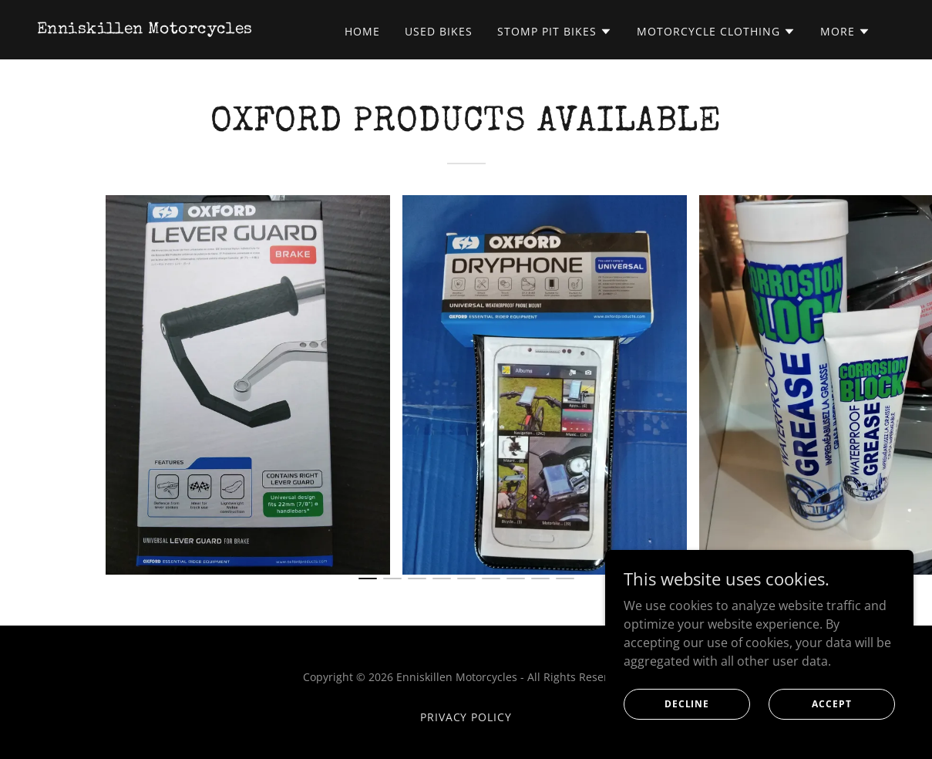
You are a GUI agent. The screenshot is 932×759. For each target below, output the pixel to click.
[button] (554, 31)
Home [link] (362, 31)
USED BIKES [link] (439, 31)
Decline (687, 703)
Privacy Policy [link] (466, 717)
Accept (831, 703)
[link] (145, 28)
